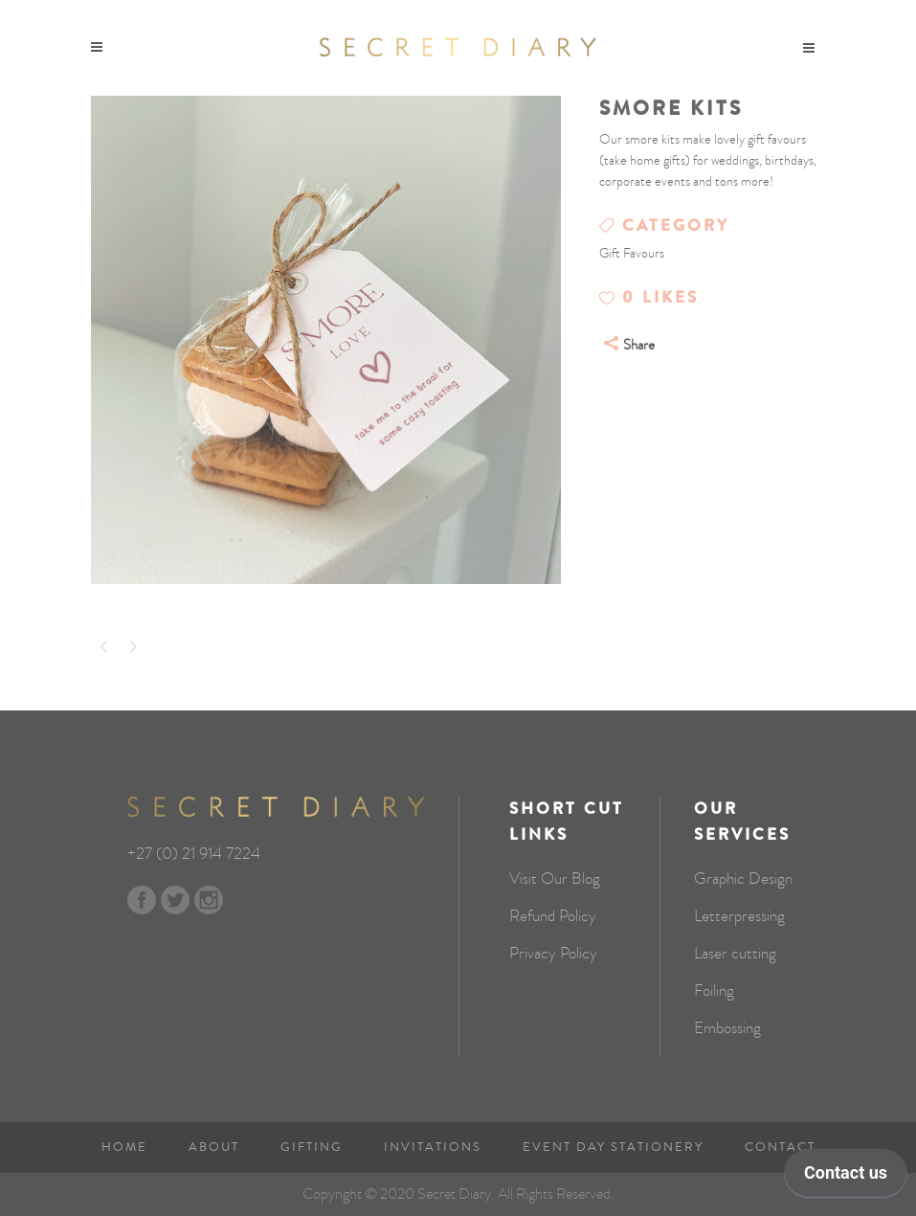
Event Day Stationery (613, 1147)
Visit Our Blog (554, 878)
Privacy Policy (553, 953)
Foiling (714, 991)
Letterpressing (739, 916)
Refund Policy (552, 916)
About (214, 1147)
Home (124, 1147)
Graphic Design (743, 878)
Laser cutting (735, 953)
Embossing (727, 1028)
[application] (845, 1177)
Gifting (311, 1147)
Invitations (432, 1147)
